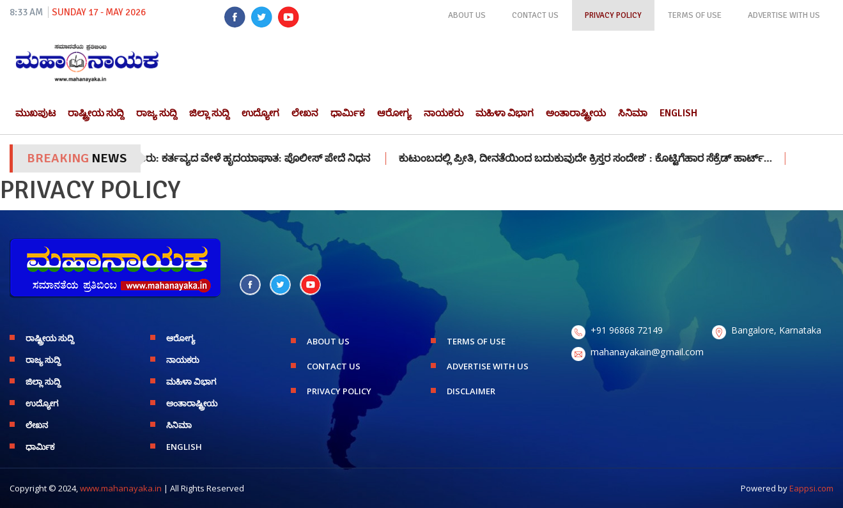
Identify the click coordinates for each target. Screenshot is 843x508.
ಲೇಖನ (304, 113)
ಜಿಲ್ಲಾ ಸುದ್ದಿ (209, 113)
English (678, 113)
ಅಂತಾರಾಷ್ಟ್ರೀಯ (576, 113)
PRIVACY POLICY (613, 15)
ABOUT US (467, 15)
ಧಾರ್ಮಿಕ (347, 113)
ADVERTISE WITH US (784, 15)
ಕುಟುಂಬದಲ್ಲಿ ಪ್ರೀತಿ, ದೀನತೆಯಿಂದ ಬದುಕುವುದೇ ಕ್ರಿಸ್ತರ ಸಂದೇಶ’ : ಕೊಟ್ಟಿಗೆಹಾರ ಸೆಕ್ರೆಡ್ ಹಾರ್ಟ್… (596, 158)
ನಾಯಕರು (443, 113)
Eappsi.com (811, 488)
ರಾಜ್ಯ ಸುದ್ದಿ (156, 113)
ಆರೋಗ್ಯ (394, 113)
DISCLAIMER (471, 391)
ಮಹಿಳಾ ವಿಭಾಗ (505, 113)
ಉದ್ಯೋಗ (260, 113)
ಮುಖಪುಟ (35, 113)
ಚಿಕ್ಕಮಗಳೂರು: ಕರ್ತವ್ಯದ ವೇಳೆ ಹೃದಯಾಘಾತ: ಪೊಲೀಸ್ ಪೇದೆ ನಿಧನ (245, 158)
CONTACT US (535, 15)
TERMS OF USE (695, 15)
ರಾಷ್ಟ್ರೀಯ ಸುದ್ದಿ (96, 113)
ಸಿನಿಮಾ (632, 113)
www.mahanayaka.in (121, 488)
